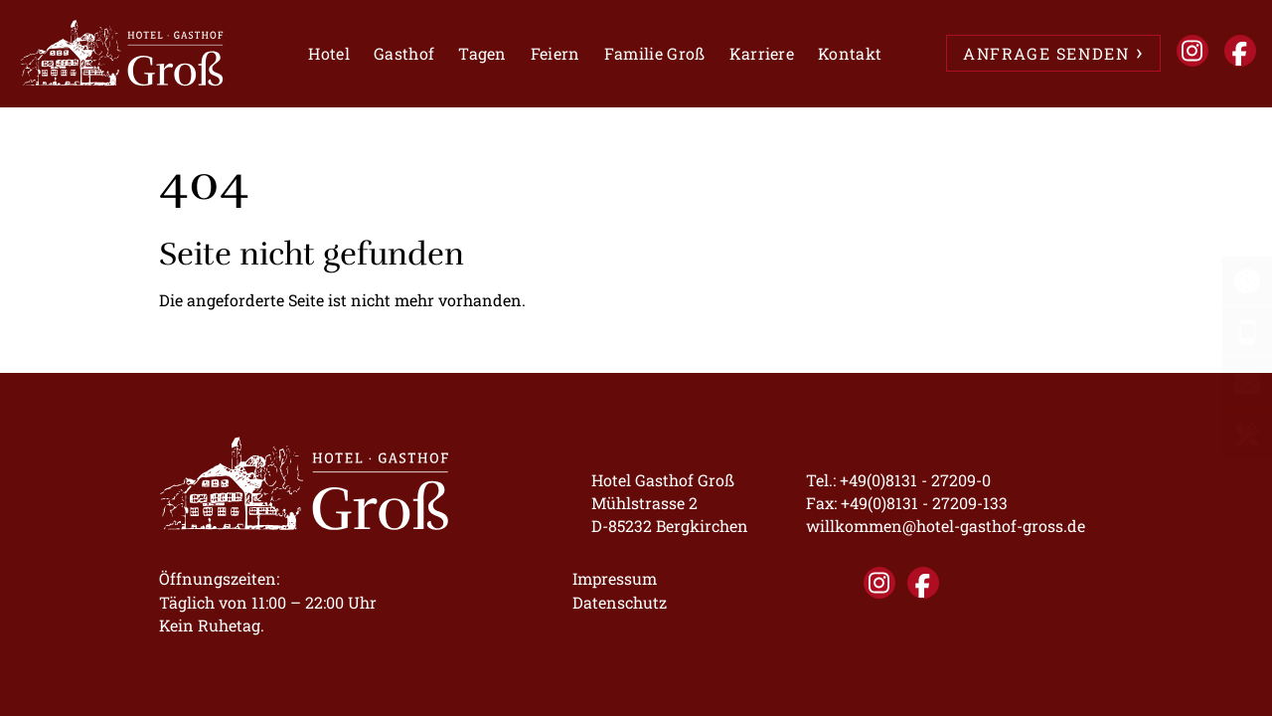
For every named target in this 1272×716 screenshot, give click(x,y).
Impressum (614, 578)
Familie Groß (655, 53)
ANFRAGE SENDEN (1046, 53)
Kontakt (849, 53)
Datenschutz (619, 602)
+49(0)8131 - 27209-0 (915, 479)
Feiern (555, 53)
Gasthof (404, 53)
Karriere (762, 53)
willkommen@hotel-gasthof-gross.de (945, 525)
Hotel (329, 53)
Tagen (482, 53)
